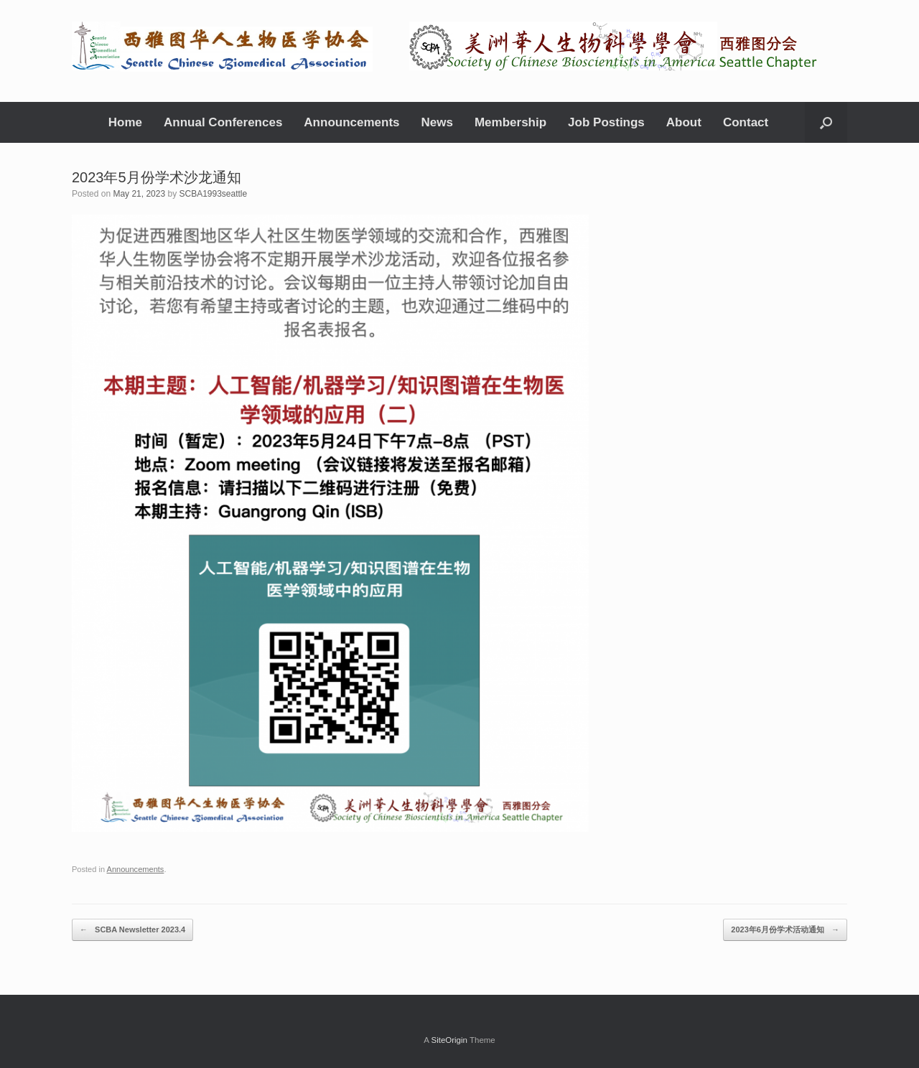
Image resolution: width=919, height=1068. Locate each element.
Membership (510, 122)
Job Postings (606, 122)
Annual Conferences (223, 122)
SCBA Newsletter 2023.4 (132, 930)
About (683, 122)
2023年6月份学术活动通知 (785, 930)
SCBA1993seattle (213, 194)
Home (125, 122)
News (437, 122)
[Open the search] (826, 122)
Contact (745, 122)
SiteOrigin (449, 1040)
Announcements (351, 122)
